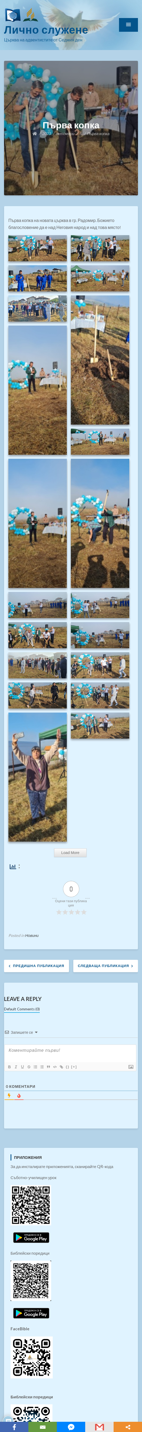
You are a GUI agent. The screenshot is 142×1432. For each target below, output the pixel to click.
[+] (74, 1067)
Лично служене (46, 29)
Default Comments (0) (22, 1009)
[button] (128, 25)
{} (68, 1067)
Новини (32, 935)
